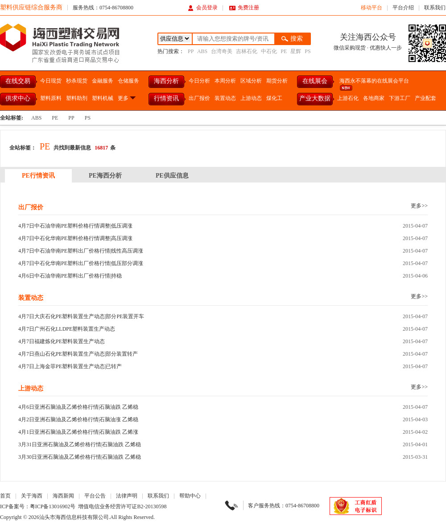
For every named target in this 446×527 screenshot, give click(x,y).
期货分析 (277, 81)
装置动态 (225, 98)
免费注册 (244, 7)
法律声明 (126, 496)
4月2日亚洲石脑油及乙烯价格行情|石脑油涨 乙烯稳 (78, 419)
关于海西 (31, 496)
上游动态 (251, 98)
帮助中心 (190, 496)
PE (284, 51)
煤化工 (274, 98)
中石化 (269, 51)
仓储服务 (128, 81)
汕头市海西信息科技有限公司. (74, 517)
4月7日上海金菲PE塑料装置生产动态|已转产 (70, 366)
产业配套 (425, 98)
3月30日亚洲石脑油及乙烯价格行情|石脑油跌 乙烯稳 (79, 457)
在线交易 (17, 81)
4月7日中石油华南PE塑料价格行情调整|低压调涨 (75, 226)
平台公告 (95, 496)
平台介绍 (403, 7)
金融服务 (102, 81)
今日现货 (51, 81)
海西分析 (166, 81)
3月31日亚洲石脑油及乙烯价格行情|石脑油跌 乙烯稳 (79, 444)
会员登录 (203, 7)
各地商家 (373, 98)
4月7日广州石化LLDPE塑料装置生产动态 (66, 329)
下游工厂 (399, 98)
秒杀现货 (76, 81)
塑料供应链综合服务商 (31, 7)
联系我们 (435, 7)
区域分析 (251, 81)
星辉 (295, 51)
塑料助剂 (76, 98)
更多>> (419, 206)
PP (191, 51)
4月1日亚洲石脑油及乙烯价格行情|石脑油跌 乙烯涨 (78, 432)
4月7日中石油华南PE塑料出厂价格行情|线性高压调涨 (80, 251)
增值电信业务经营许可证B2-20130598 (122, 506)
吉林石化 (246, 51)
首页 (5, 496)
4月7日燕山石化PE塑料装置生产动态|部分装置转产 (78, 354)
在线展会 (314, 81)
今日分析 (199, 81)
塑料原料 (51, 98)
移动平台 (371, 7)
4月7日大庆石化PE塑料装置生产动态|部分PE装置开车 (81, 316)
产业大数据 (314, 98)
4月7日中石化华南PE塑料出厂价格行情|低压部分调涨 (80, 263)
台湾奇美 (221, 51)
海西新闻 (63, 496)
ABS (202, 51)
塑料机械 (102, 98)
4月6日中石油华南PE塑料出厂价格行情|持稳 (70, 276)
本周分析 (225, 81)
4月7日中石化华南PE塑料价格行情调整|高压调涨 (75, 238)
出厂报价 (199, 98)
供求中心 (17, 98)
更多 (127, 98)
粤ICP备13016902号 (53, 506)
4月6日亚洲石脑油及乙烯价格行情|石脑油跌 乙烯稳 (78, 407)
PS (307, 51)
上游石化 (348, 98)
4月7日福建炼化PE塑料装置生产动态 (61, 341)
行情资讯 (166, 98)
